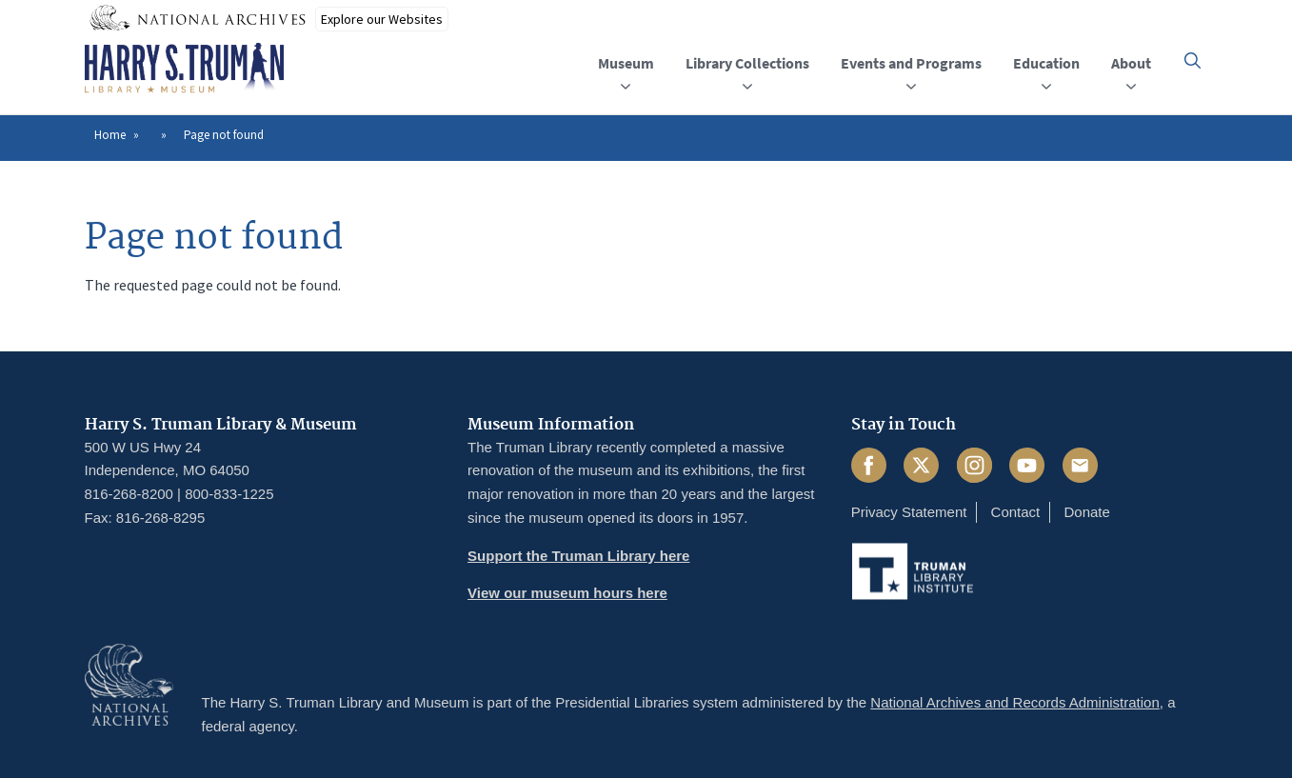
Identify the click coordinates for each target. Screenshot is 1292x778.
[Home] (184, 68)
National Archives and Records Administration (1015, 702)
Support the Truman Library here (578, 556)
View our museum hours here (567, 593)
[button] (1192, 60)
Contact (1016, 512)
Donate (1086, 512)
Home (110, 135)
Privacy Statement (909, 512)
